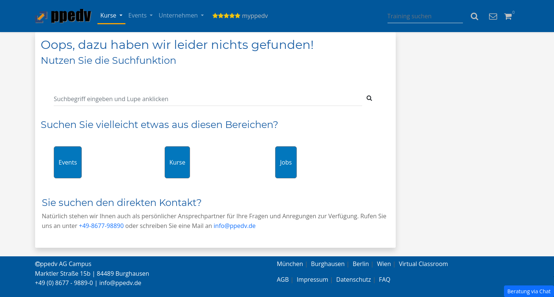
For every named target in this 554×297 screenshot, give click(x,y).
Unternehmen (179, 15)
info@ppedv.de (235, 226)
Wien (384, 264)
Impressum (312, 279)
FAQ (384, 279)
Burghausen (328, 264)
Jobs (286, 162)
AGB (283, 279)
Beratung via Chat (529, 291)
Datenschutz (353, 279)
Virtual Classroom (423, 264)
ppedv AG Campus (63, 264)
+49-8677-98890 (101, 226)
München (290, 264)
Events (138, 15)
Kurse (109, 15)
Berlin (361, 264)
